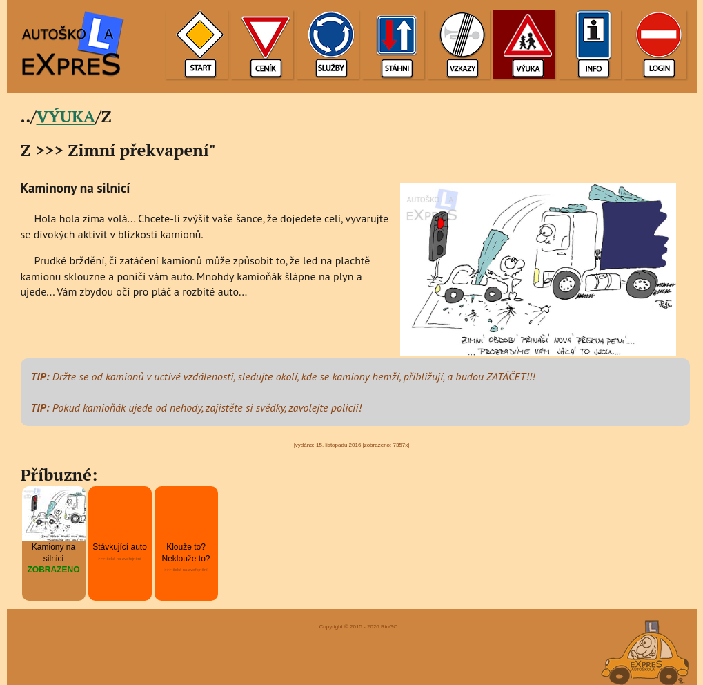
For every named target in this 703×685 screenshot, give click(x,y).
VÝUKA (66, 116)
